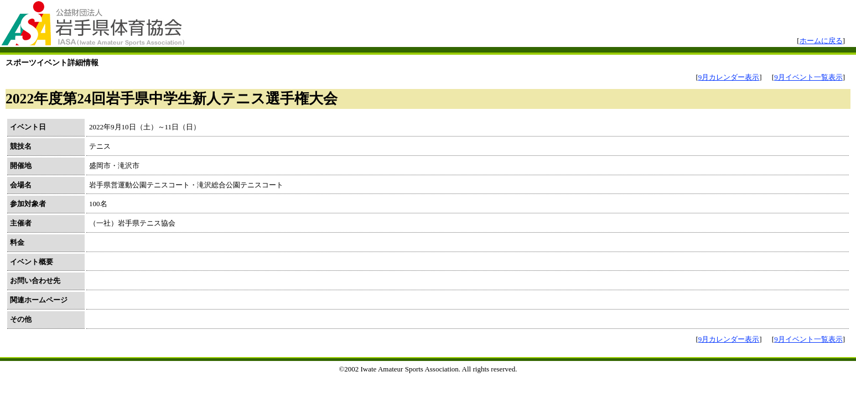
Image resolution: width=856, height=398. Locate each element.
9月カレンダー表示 (729, 77)
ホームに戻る (821, 40)
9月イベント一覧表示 (808, 77)
